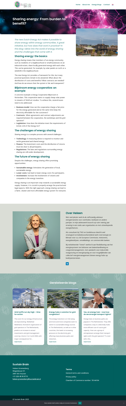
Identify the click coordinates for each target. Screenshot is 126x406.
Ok (80, 403)
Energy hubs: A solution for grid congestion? (62, 313)
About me (86, 5)
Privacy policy (71, 377)
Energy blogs (96, 5)
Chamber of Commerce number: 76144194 (82, 380)
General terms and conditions (77, 373)
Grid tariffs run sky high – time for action (27, 313)
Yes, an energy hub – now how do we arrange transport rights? (97, 313)
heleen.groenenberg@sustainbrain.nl (27, 379)
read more (18, 342)
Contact (106, 5)
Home (78, 5)
